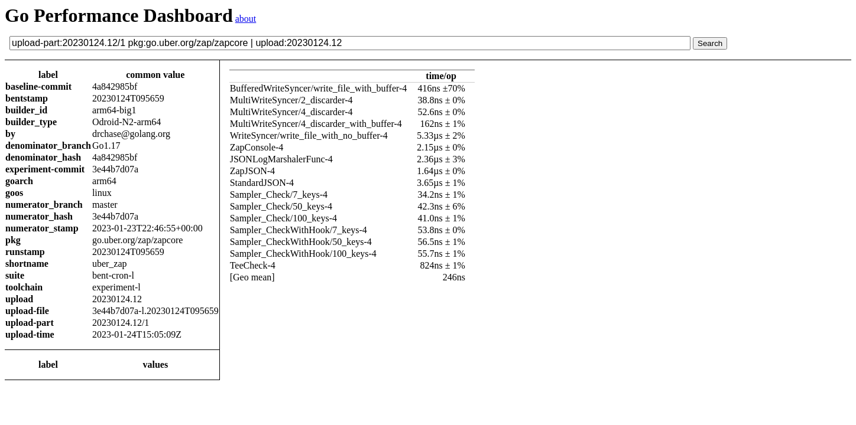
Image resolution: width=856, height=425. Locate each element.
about (246, 19)
